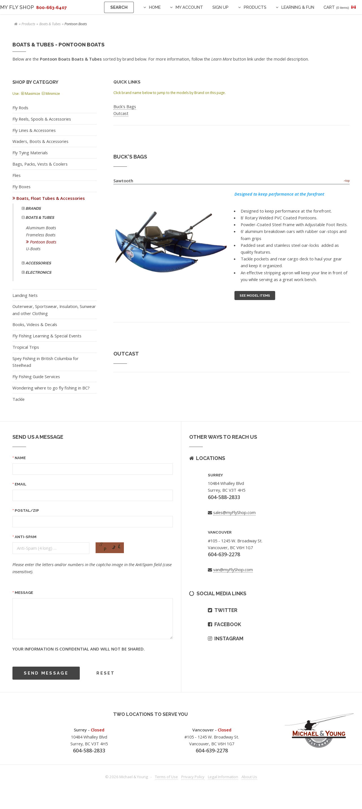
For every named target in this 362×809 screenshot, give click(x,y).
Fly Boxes (21, 186)
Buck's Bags (124, 106)
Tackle (18, 399)
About (249, 776)
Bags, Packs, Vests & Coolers (40, 164)
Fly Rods (20, 107)
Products (255, 7)
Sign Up (220, 7)
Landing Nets (25, 295)
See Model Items (255, 296)
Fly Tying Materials (30, 152)
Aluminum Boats (41, 227)
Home (155, 7)
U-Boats (33, 248)
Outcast (120, 113)
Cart (336, 7)
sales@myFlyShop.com (234, 512)
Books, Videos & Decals (34, 324)
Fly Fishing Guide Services (36, 376)
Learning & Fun (297, 7)
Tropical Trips (25, 347)
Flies (16, 175)
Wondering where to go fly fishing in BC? (51, 388)
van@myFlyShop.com (233, 569)
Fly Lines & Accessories (34, 130)
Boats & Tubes (50, 24)
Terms (166, 776)
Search (119, 7)
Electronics (38, 272)
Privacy (192, 776)
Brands (33, 208)
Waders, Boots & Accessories (40, 141)
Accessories (38, 263)
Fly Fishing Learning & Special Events (46, 336)
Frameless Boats (40, 234)
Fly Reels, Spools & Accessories (41, 119)
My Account (189, 7)
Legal (223, 776)
